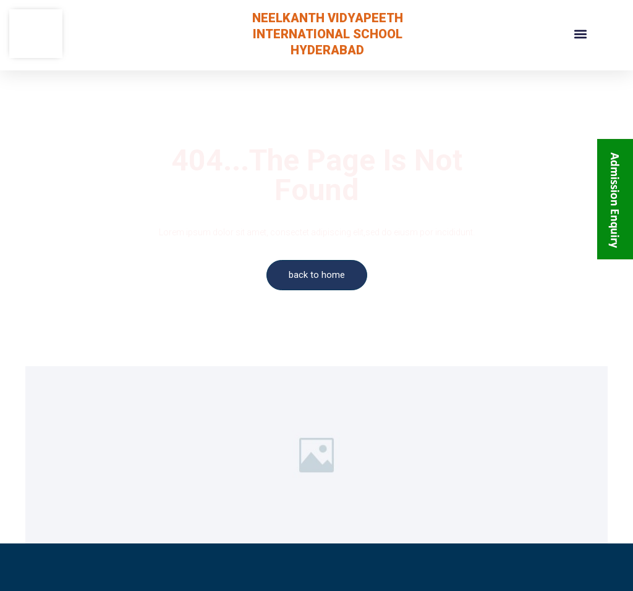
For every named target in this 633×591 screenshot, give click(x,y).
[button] (580, 33)
